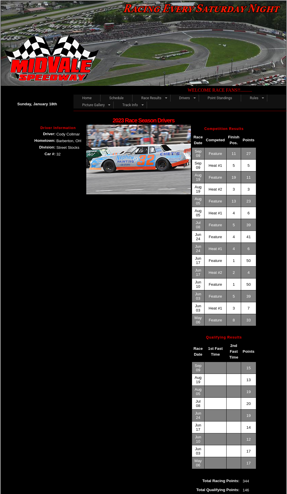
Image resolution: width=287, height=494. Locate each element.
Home (87, 98)
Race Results (151, 98)
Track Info (130, 105)
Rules (254, 98)
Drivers (184, 98)
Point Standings (220, 98)
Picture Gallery (93, 105)
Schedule (116, 98)
